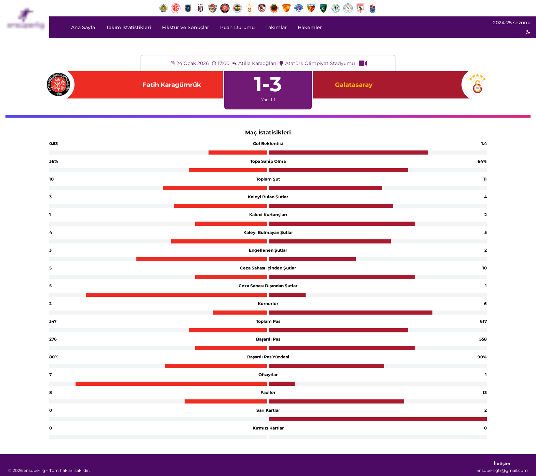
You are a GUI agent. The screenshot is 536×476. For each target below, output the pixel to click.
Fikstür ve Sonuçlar (185, 27)
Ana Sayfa (83, 27)
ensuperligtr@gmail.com (502, 470)
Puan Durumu (237, 27)
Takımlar (276, 27)
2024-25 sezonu (512, 22)
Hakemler (310, 27)
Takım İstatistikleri (128, 27)
